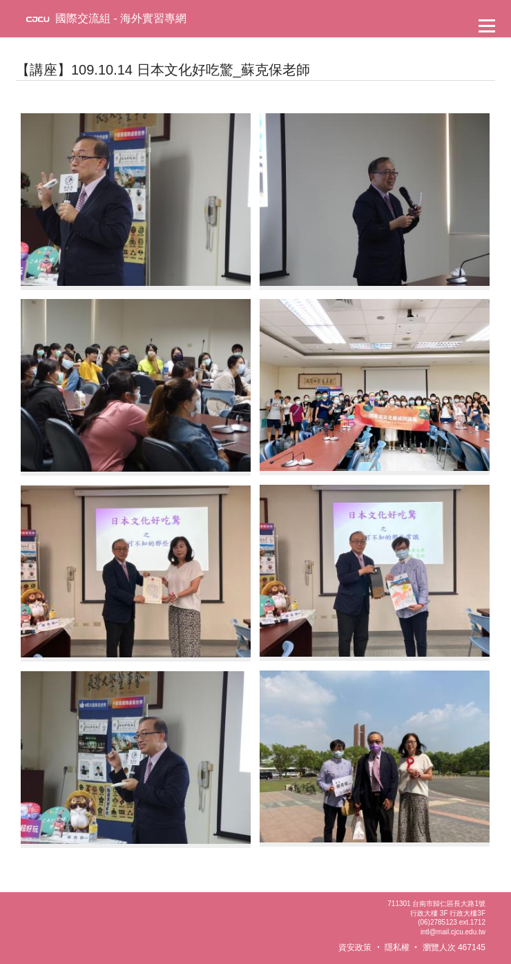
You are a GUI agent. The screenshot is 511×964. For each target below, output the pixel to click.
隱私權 (397, 947)
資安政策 (355, 947)
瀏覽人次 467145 (454, 947)
